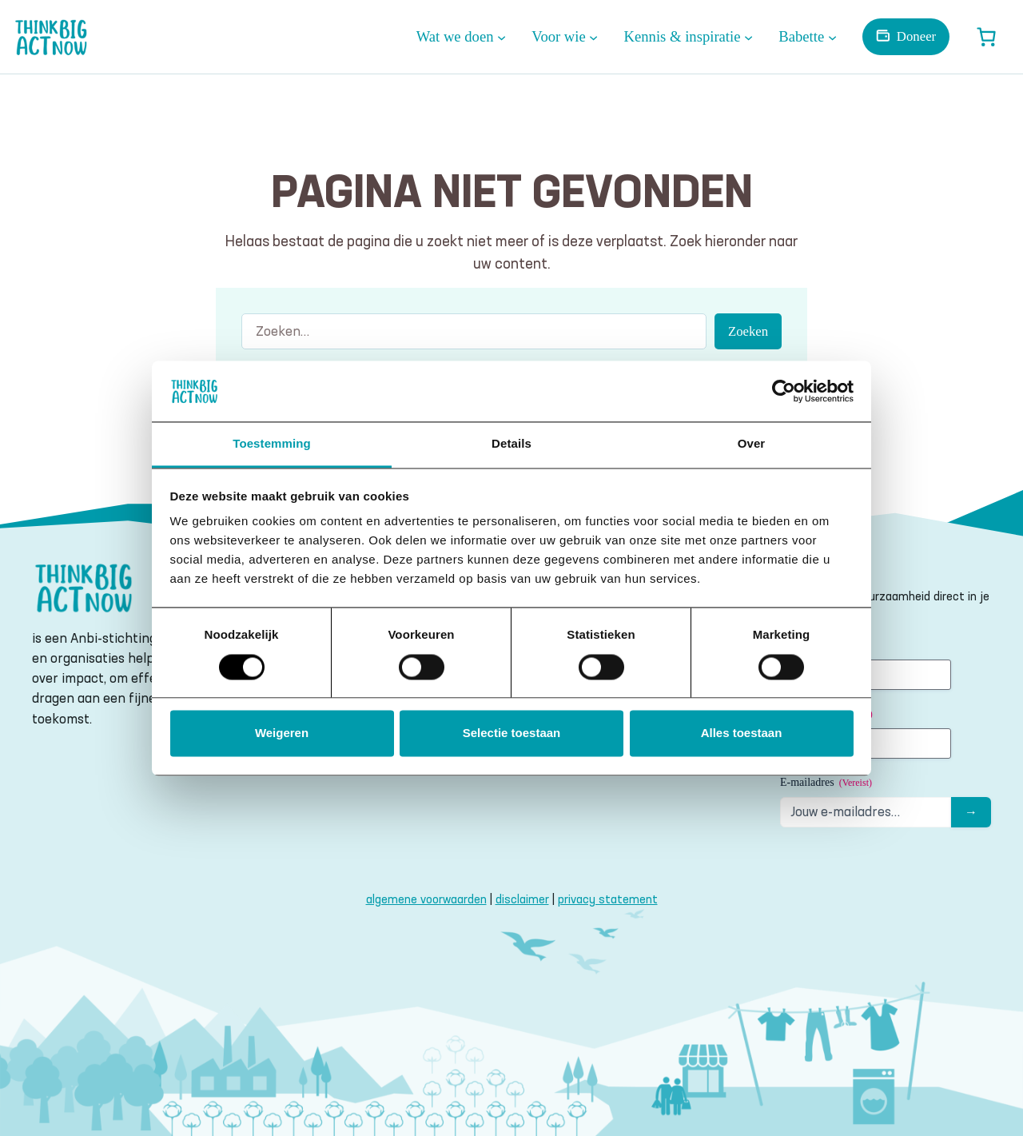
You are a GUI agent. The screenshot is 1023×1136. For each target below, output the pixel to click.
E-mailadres (826, 783)
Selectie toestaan (512, 733)
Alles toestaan (741, 733)
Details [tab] (511, 444)
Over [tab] (752, 444)
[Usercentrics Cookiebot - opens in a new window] (784, 391)
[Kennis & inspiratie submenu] (748, 36)
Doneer (916, 36)
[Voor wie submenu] (593, 36)
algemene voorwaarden (426, 899)
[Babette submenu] (832, 36)
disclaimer (522, 899)
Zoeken (748, 331)
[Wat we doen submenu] (501, 36)
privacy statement (608, 899)
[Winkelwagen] (986, 37)
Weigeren (281, 733)
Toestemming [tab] (272, 444)
